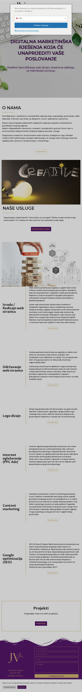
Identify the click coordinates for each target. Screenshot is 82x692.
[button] (41, 151)
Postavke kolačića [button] (9, 687)
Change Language (41, 25)
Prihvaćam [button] (22, 687)
